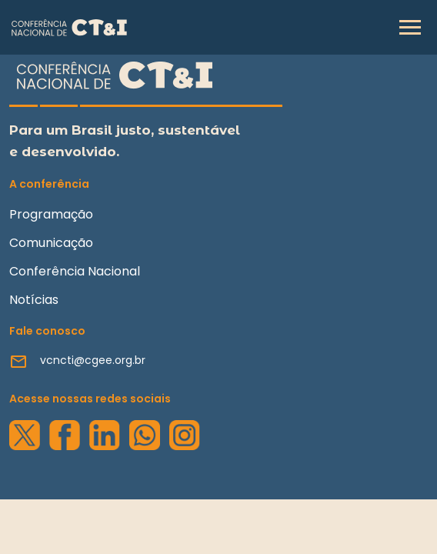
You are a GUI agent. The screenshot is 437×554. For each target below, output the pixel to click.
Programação (51, 214)
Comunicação (51, 243)
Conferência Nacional (74, 271)
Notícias (33, 300)
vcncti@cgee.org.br (92, 360)
